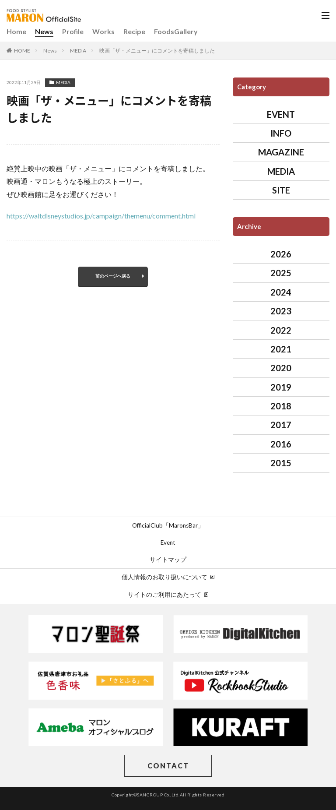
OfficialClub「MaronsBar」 (168, 525)
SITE (281, 190)
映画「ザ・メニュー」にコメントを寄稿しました (157, 50)
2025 (280, 273)
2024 (280, 292)
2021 (280, 349)
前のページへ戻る (112, 275)
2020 (280, 368)
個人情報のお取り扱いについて (168, 577)
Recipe (134, 31)
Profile (73, 31)
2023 (280, 311)
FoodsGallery (176, 31)
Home (16, 31)
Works (103, 31)
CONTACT (168, 765)
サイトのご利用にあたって (168, 594)
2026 (280, 254)
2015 (280, 463)
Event (168, 542)
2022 (280, 330)
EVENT (281, 114)
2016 (280, 444)
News (44, 31)
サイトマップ (168, 559)
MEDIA (78, 50)
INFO (280, 133)
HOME (22, 50)
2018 (280, 406)
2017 (280, 424)
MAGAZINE (281, 152)
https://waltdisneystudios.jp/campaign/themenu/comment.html (101, 215)
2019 (280, 387)
